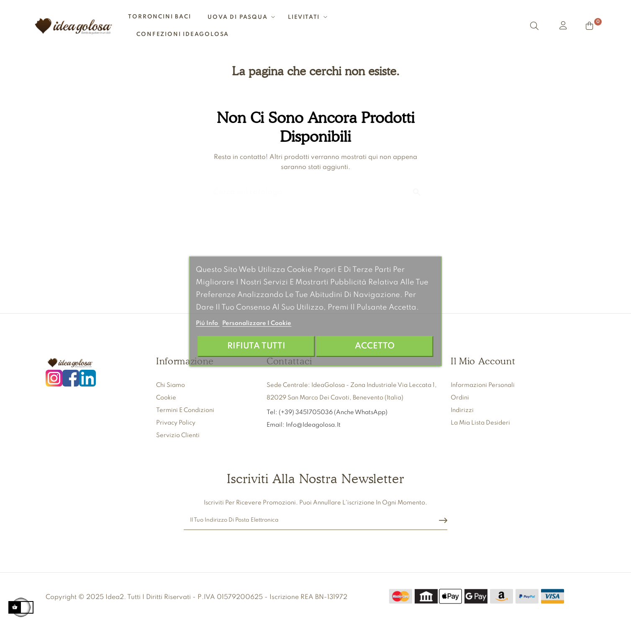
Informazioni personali (483, 385)
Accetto (375, 346)
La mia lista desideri (480, 423)
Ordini (460, 398)
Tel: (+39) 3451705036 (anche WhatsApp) (328, 412)
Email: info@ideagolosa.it (304, 425)
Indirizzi (462, 410)
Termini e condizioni (185, 410)
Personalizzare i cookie (256, 323)
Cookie (166, 398)
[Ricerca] (315, 188)
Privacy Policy (175, 423)
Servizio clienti (178, 435)
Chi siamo (170, 385)
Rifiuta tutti (256, 346)
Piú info (207, 323)
